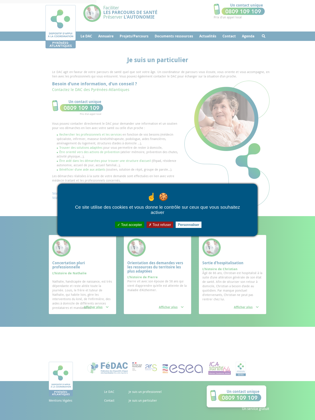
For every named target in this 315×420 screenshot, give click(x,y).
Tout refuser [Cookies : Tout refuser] (160, 225)
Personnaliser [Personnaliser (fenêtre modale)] (188, 225)
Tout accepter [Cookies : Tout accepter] (129, 225)
